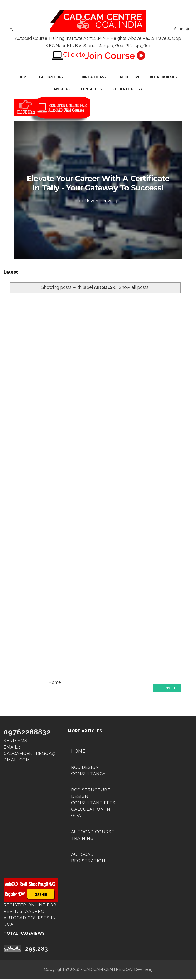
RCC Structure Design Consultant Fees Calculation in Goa (93, 802)
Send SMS (15, 740)
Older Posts (166, 688)
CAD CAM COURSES (54, 77)
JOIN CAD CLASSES (94, 77)
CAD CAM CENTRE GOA (107, 969)
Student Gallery (127, 89)
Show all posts (134, 287)
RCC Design (129, 77)
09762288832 (27, 732)
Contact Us (91, 89)
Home (23, 77)
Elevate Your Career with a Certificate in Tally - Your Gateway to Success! (98, 183)
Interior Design (164, 77)
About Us (62, 89)
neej (147, 969)
